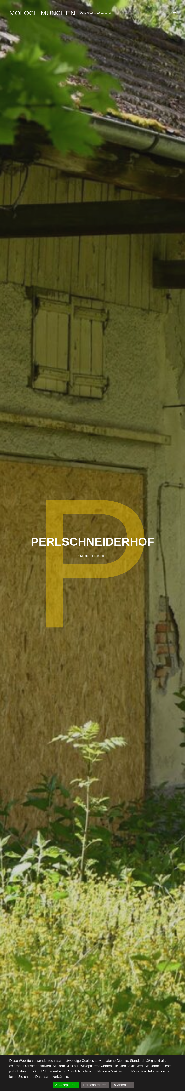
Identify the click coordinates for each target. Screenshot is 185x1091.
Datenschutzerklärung (51, 1076)
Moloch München (42, 13)
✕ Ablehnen (122, 1085)
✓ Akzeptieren (65, 1085)
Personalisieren (95, 1085)
